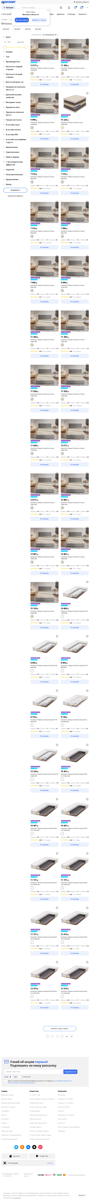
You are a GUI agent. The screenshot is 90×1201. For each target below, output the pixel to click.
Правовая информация (76, 1175)
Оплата (4, 1115)
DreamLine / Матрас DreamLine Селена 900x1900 (72, 232)
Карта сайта (62, 1119)
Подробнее (16, 1198)
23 (71, 1036)
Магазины (61, 1095)
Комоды (71, 14)
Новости (61, 1111)
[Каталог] (8, 7)
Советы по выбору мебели (39, 1131)
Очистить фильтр (15, 196)
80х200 (38, 29)
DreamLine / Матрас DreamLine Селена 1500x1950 (72, 395)
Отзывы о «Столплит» (66, 1103)
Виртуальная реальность (39, 1115)
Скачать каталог (64, 1107)
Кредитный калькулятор (38, 1123)
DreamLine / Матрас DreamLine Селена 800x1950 (72, 178)
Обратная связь (7, 1131)
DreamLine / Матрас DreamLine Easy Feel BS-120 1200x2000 (74, 829)
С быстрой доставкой (11, 14)
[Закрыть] (48, 10)
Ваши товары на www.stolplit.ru (69, 1127)
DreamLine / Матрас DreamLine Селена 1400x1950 (72, 340)
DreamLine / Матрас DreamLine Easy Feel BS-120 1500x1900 (74, 938)
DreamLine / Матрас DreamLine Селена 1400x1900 (42, 340)
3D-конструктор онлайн (38, 1107)
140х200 (17, 29)
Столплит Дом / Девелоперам (40, 1135)
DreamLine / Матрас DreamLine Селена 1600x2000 (42, 69)
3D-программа (35, 1111)
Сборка (3, 1123)
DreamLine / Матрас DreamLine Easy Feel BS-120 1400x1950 (74, 883)
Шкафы (50, 14)
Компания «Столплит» (66, 1099)
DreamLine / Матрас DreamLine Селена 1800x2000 (72, 558)
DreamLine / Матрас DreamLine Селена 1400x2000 (72, 69)
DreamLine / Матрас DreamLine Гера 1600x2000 (72, 123)
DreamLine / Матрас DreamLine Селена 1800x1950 (42, 558)
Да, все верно (22, 20)
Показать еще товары (59, 1029)
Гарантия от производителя (11, 1135)
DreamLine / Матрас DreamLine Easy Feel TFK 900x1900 (43, 721)
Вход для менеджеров (9, 1139)
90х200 (28, 29)
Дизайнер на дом (7, 1095)
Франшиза (61, 1131)
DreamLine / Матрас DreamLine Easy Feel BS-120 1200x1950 (43, 829)
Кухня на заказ (6, 1099)
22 (67, 1036)
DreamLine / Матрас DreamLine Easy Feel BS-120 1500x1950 (43, 992)
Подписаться (70, 1071)
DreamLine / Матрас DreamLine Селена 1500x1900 (42, 395)
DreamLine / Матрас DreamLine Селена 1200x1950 (72, 286)
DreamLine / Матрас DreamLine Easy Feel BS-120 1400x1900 (43, 883)
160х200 (6, 29)
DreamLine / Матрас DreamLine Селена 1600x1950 (42, 503)
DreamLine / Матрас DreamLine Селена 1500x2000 (42, 449)
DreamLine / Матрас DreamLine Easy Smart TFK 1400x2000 (44, 775)
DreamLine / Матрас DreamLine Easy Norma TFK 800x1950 (74, 721)
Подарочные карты (36, 1103)
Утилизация (5, 1127)
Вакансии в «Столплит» (66, 1115)
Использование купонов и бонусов (42, 1099)
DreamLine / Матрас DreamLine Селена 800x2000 (42, 232)
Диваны (60, 14)
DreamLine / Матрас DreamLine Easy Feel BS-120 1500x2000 (74, 992)
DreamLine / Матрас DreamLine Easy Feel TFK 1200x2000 (74, 612)
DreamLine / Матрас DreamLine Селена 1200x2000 (42, 123)
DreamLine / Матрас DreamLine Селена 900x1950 (42, 286)
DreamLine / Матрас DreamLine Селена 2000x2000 (42, 612)
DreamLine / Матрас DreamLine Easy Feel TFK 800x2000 (74, 666)
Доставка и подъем (8, 1107)
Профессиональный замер (10, 1103)
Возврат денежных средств (39, 1139)
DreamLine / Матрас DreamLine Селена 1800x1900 (72, 503)
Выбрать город (39, 20)
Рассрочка (5, 1119)
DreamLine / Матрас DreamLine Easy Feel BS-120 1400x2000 (43, 938)
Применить (15, 190)
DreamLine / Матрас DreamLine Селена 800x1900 (42, 178)
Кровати (83, 14)
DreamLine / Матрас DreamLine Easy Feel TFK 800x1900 (43, 666)
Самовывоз (5, 1111)
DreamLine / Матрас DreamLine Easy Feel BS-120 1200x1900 (74, 775)
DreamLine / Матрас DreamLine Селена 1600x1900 (72, 449)
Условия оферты (36, 1127)
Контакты (61, 1123)
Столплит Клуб (35, 1095)
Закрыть (82, 1195)
